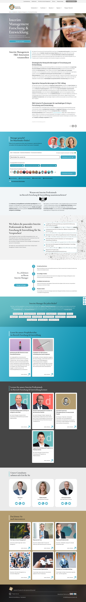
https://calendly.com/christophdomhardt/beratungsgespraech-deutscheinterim (69, 503)
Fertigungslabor (14, 316)
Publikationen (34, 1)
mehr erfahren (26, 373)
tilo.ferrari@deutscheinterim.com (16, 503)
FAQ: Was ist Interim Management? (44, 1)
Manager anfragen (60, 1)
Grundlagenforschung (51, 313)
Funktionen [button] (42, 8)
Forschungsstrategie (71, 316)
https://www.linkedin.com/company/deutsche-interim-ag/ (84, 303)
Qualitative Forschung (54, 319)
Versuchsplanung (41, 313)
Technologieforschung (60, 316)
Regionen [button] (58, 8)
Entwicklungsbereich (37, 316)
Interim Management (57, 112)
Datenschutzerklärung (14, 597)
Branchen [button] (51, 8)
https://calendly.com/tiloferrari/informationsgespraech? (23, 503)
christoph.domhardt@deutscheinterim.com (62, 503)
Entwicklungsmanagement (25, 316)
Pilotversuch (70, 313)
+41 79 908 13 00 (43, 503)
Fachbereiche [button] (34, 8)
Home (10, 12)
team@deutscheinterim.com (84, 301)
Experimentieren (61, 313)
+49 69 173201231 (20, 503)
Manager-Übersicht (68, 8)
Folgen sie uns (14, 594)
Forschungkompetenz (17, 313)
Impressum (23, 597)
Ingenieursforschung (43, 319)
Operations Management (22, 12)
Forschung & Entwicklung (30, 313)
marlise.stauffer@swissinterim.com (39, 503)
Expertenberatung (26, 1)
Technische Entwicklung (48, 316)
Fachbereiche (14, 12)
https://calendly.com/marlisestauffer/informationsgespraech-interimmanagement (46, 503)
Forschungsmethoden (32, 319)
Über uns (53, 1)
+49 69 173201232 (66, 503)
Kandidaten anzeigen (67, 173)
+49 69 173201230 (84, 299)
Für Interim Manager (71, 1)
